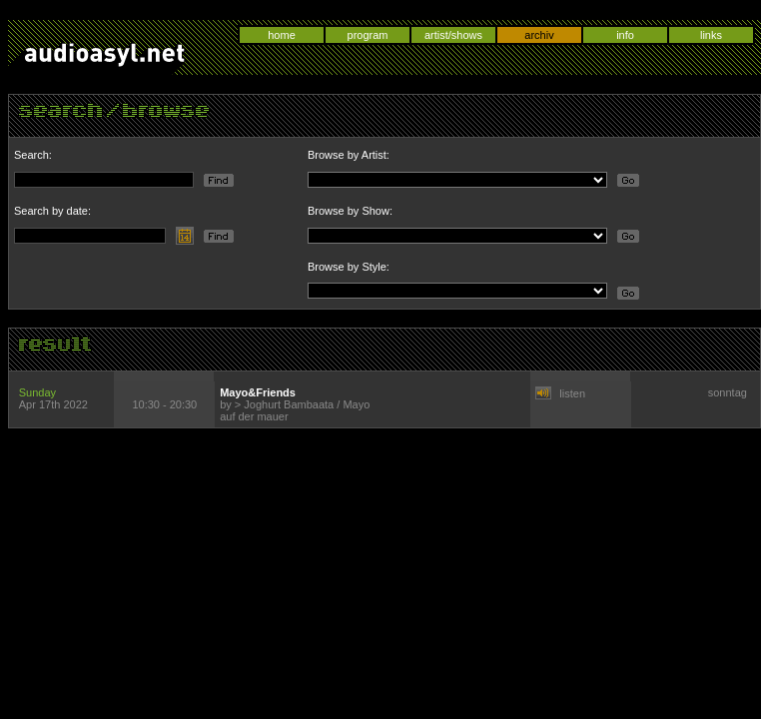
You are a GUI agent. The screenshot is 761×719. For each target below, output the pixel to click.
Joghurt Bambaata (289, 404)
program (368, 35)
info (625, 35)
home (282, 35)
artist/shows (453, 35)
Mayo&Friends (258, 392)
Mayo (356, 404)
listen (572, 393)
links (711, 35)
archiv (538, 35)
